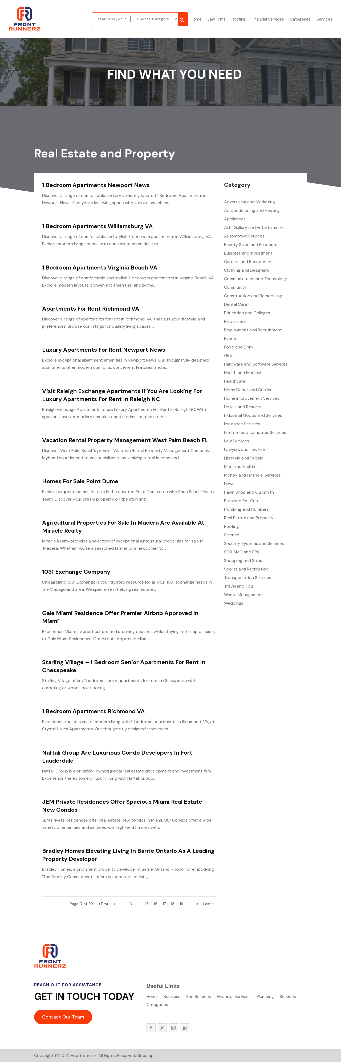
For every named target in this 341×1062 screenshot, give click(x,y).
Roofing (239, 19)
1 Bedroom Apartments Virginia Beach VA (99, 267)
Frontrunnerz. (83, 1055)
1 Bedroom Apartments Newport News (96, 185)
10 (130, 903)
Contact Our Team (63, 1017)
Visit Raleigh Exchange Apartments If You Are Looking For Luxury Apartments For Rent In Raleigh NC (122, 395)
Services (324, 19)
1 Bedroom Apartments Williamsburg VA (97, 226)
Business (172, 997)
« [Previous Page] (114, 903)
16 (155, 903)
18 (172, 903)
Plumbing (265, 997)
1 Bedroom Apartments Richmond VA (93, 711)
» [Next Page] (197, 903)
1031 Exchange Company (76, 572)
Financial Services (267, 19)
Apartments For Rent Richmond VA (90, 308)
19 (181, 903)
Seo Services (198, 997)
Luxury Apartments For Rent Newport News (103, 350)
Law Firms (217, 19)
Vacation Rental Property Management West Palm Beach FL (125, 440)
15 (147, 903)
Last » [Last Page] (208, 903)
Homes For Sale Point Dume (80, 481)
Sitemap (146, 1055)
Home (196, 19)
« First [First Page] (103, 903)
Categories (300, 19)
